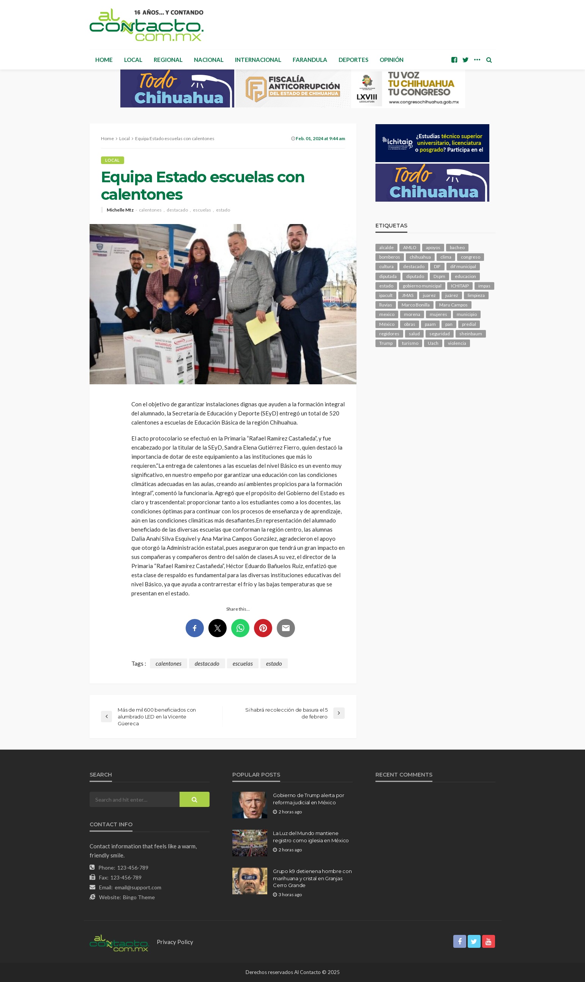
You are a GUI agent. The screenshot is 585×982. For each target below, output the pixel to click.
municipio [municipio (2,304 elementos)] (467, 314)
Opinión (392, 59)
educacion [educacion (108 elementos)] (465, 276)
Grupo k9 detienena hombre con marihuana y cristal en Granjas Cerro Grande (312, 878)
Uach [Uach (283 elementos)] (433, 343)
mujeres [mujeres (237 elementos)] (438, 314)
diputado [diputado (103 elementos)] (415, 276)
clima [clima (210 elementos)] (445, 257)
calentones (150, 210)
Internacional (258, 59)
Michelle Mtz (120, 210)
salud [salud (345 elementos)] (414, 333)
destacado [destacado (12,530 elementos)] (413, 266)
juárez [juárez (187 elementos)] (451, 295)
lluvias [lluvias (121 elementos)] (385, 305)
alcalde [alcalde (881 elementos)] (386, 247)
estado (223, 210)
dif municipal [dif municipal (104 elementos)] (463, 266)
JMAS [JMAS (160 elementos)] (407, 295)
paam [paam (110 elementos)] (430, 324)
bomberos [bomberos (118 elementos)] (389, 257)
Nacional (209, 59)
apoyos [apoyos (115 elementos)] (433, 247)
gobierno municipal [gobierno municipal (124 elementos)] (422, 286)
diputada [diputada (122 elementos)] (388, 276)
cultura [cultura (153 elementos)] (386, 266)
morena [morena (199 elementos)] (412, 314)
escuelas (202, 210)
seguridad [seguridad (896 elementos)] (439, 333)
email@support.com (138, 887)
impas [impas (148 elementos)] (484, 286)
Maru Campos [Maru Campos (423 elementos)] (453, 305)
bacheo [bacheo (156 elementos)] (457, 247)
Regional (168, 59)
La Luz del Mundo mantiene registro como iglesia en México (311, 836)
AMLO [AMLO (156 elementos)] (409, 247)
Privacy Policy (175, 941)
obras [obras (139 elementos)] (409, 324)
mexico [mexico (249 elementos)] (386, 314)
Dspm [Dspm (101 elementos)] (439, 276)
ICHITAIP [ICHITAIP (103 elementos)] (460, 286)
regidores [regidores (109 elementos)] (389, 333)
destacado (177, 210)
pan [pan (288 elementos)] (449, 324)
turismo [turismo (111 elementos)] (410, 343)
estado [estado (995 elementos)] (386, 286)
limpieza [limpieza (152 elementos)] (476, 295)
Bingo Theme (139, 897)
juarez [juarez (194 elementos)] (429, 295)
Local (133, 59)
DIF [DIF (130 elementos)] (437, 266)
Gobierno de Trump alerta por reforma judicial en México (308, 798)
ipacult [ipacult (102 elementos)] (386, 295)
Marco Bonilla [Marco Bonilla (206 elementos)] (416, 305)
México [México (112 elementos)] (386, 324)
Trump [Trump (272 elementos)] (386, 343)
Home (104, 59)
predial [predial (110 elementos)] (469, 324)
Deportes (353, 59)
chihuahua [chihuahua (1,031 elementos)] (420, 257)
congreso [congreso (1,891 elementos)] (470, 257)
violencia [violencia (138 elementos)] (457, 343)
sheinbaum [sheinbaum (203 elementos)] (470, 333)
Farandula (310, 59)
